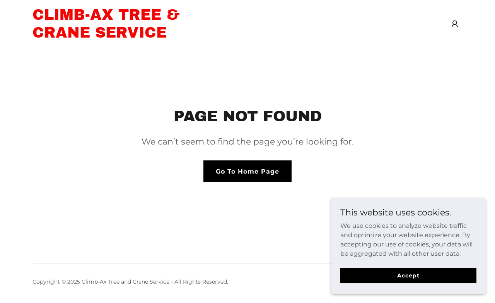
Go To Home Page (247, 171)
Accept (408, 275)
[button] (455, 24)
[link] (107, 35)
